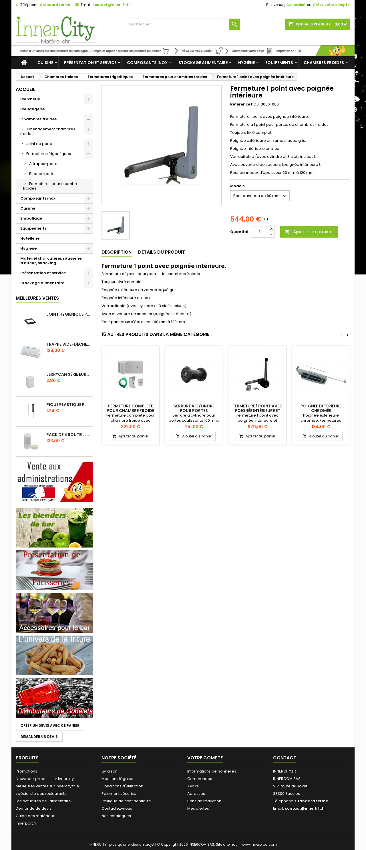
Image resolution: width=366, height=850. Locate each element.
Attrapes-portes (44, 163)
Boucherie (30, 99)
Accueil (25, 89)
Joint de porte (39, 143)
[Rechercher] (183, 24)
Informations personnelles (211, 771)
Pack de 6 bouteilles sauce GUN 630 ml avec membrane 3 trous (68, 434)
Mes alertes (198, 808)
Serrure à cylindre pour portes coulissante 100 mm (194, 410)
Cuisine (45, 62)
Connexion (295, 4)
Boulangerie (32, 109)
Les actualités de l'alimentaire (43, 801)
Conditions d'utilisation (122, 786)
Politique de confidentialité (126, 801)
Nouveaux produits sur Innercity (45, 778)
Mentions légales (117, 778)
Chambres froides (324, 62)
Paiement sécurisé (119, 793)
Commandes (199, 778)
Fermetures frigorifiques (48, 153)
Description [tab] (117, 252)
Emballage (31, 218)
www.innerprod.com (259, 844)
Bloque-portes (43, 173)
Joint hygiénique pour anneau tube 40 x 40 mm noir (68, 314)
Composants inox (147, 62)
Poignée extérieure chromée (321, 408)
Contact (284, 758)
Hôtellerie (29, 238)
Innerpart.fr (26, 823)
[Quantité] (259, 232)
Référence (240, 104)
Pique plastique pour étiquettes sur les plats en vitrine (68, 404)
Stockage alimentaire (203, 62)
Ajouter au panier (308, 231)
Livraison (110, 771)
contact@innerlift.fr (111, 4)
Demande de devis (33, 808)
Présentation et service (90, 62)
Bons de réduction (204, 801)
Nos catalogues (116, 816)
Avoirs (193, 786)
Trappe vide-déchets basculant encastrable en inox (68, 344)
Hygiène (246, 62)
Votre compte (205, 758)
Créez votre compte (331, 4)
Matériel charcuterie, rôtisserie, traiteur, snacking (51, 261)
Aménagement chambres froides (47, 131)
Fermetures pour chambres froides (52, 186)
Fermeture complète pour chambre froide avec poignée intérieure (130, 410)
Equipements (279, 62)
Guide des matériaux (35, 816)
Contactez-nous (117, 808)
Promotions (26, 771)
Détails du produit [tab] (161, 252)
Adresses (196, 793)
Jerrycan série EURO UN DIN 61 (68, 374)
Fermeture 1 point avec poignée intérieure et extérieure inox (257, 410)
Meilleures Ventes (37, 298)
